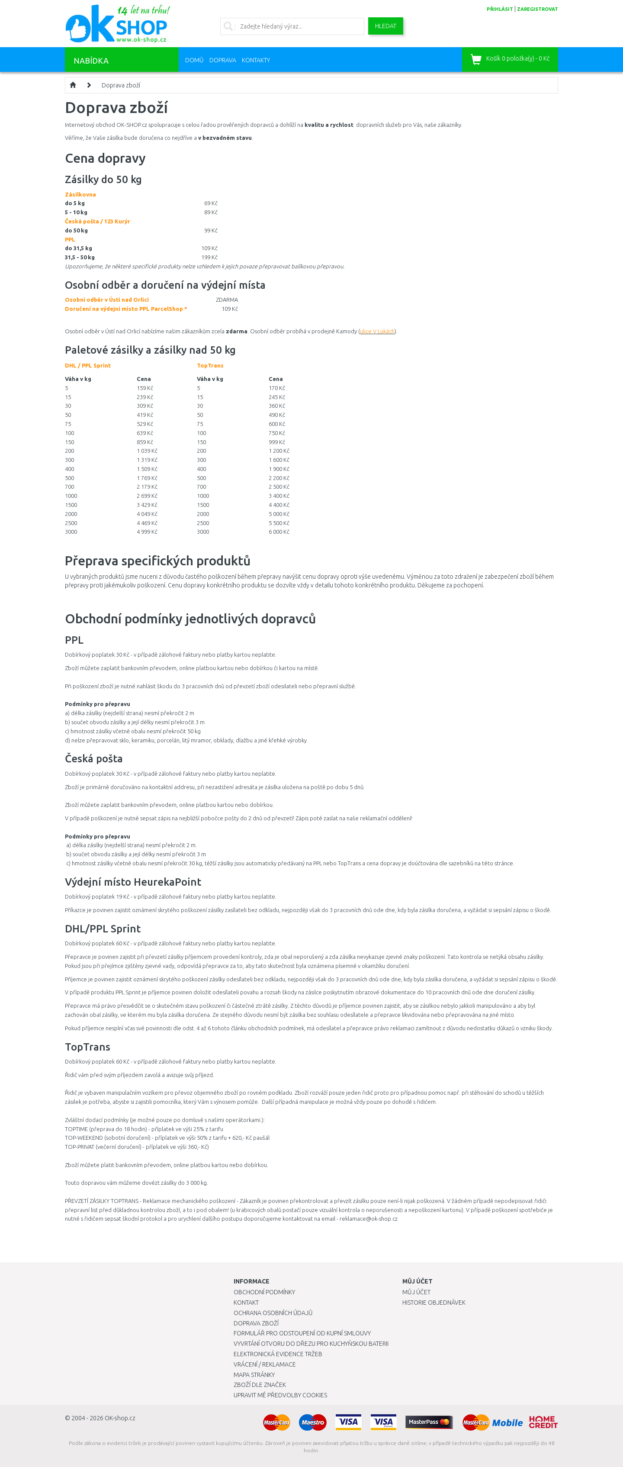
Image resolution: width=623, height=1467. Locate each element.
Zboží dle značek (260, 1384)
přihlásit (500, 9)
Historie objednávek (434, 1302)
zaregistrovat (537, 9)
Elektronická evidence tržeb (278, 1354)
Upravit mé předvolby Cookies (280, 1395)
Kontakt (246, 1302)
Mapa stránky (254, 1374)
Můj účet (416, 1292)
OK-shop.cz (120, 1418)
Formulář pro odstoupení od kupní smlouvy (302, 1333)
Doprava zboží (121, 85)
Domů (194, 60)
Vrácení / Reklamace (265, 1364)
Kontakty (256, 60)
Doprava (222, 60)
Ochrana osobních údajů (273, 1312)
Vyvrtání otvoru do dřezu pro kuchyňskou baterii (311, 1343)
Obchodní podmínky (264, 1292)
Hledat (385, 26)
